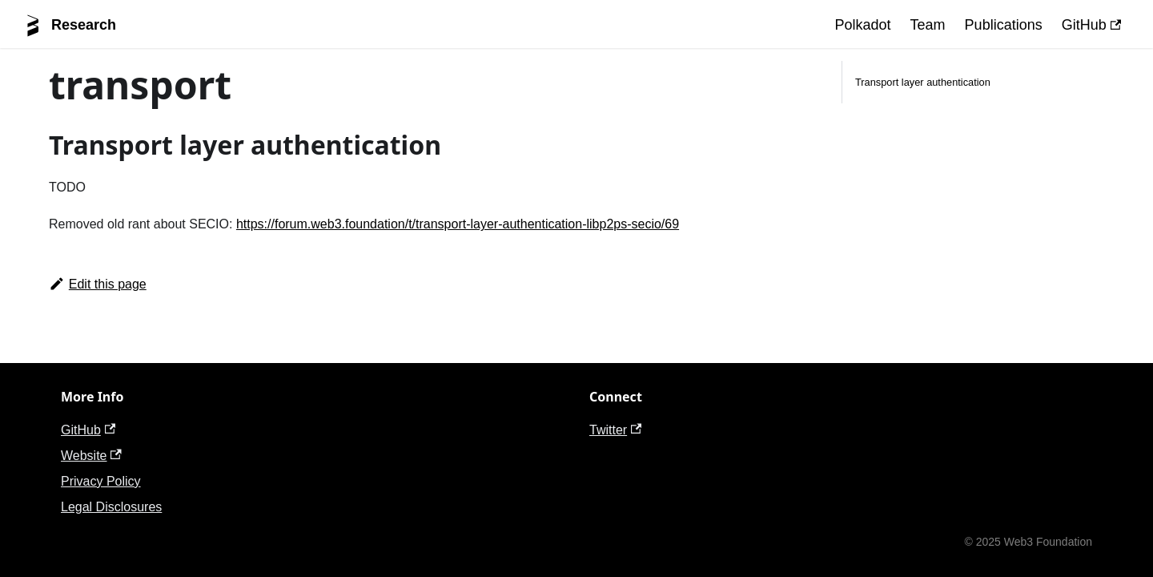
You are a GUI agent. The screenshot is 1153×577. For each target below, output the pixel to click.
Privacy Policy (101, 481)
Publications (1004, 25)
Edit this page (98, 284)
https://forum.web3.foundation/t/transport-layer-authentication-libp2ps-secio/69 (457, 224)
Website (91, 455)
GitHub (1091, 25)
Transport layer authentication (922, 82)
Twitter (615, 430)
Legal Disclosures (111, 507)
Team (928, 25)
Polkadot (863, 25)
